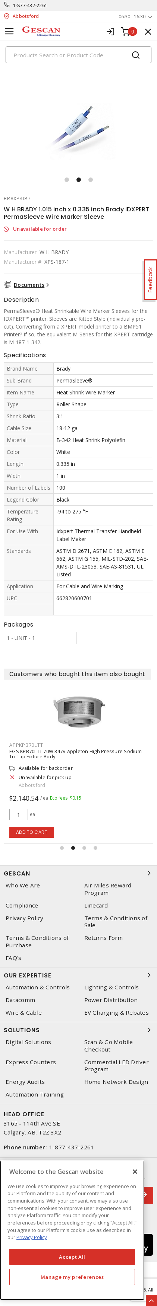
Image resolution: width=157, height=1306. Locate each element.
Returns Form (103, 937)
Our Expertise (78, 975)
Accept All (72, 1257)
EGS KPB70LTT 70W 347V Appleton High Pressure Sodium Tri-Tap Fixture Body (75, 754)
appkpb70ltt (26, 745)
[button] (67, 179)
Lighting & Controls (111, 987)
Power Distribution (111, 999)
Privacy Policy (25, 918)
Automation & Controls (38, 987)
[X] (135, 1171)
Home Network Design (116, 1081)
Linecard (96, 905)
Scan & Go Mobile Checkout (108, 1045)
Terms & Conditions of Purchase (37, 941)
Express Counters (31, 1062)
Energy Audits (25, 1081)
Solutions (78, 1030)
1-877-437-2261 (30, 5)
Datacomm (20, 999)
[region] (72, 1230)
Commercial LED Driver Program (116, 1066)
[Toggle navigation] (9, 31)
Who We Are (23, 885)
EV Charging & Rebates (116, 1012)
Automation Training (35, 1094)
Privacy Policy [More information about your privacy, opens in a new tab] (31, 1237)
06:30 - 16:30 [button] (132, 16)
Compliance (22, 905)
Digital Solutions (28, 1042)
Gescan (78, 873)
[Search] (78, 55)
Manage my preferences (72, 1277)
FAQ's (13, 957)
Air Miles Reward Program (108, 889)
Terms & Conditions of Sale (115, 922)
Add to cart (32, 832)
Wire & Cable (24, 1012)
